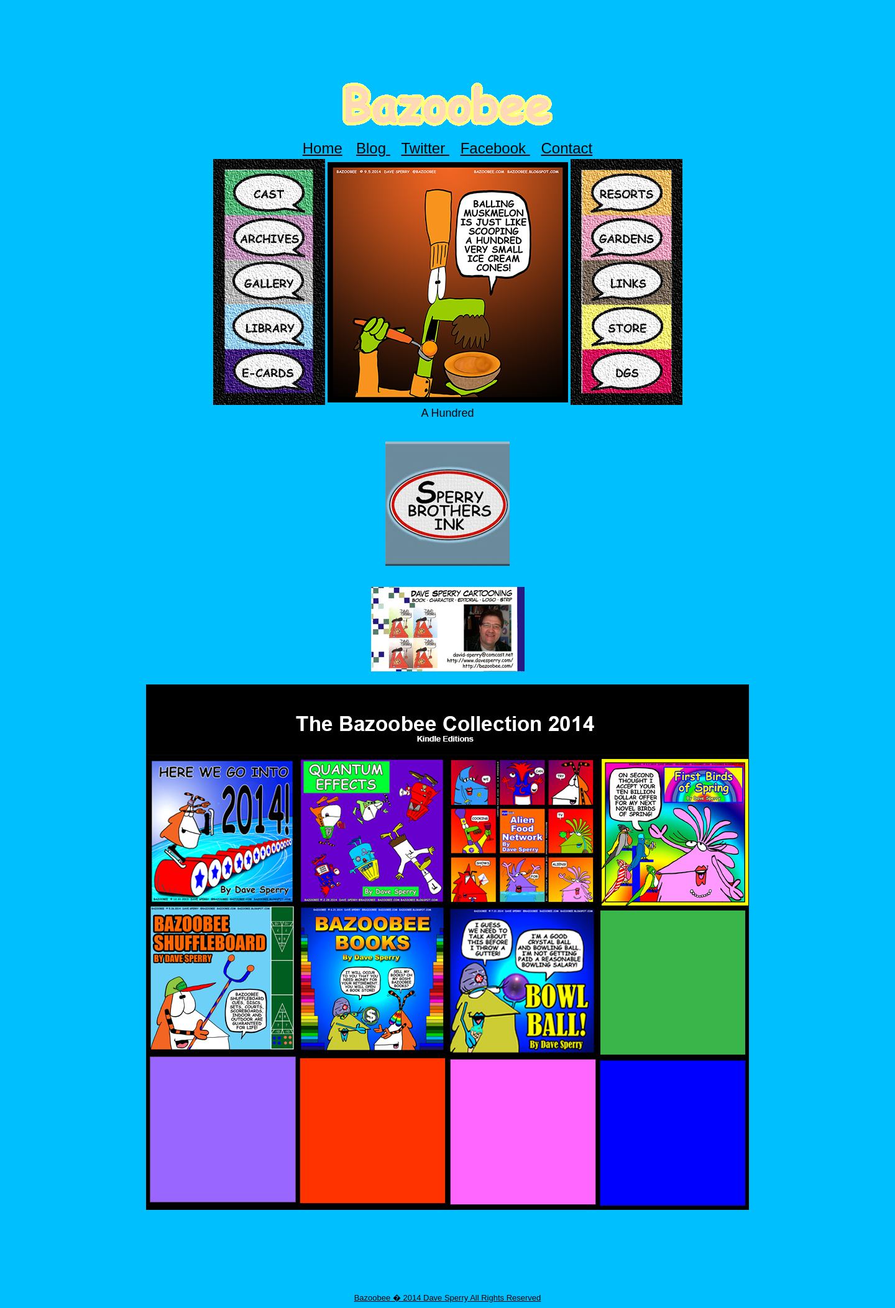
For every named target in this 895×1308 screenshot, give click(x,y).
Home (322, 148)
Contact (567, 148)
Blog (373, 148)
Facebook (495, 148)
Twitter (425, 148)
